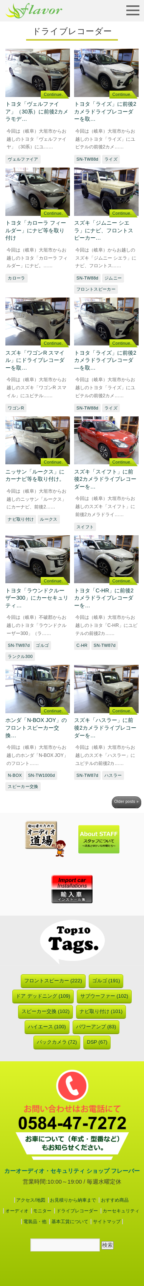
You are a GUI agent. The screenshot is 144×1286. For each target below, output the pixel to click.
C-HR (82, 645)
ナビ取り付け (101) (100, 1011)
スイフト (85, 527)
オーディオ (16, 1211)
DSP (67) (97, 1042)
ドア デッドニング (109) (43, 996)
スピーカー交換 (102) (46, 1011)
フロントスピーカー (96, 289)
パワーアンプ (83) (96, 1026)
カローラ (16, 278)
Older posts (126, 801)
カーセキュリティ (121, 1211)
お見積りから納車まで (73, 1200)
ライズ (111, 159)
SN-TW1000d (41, 775)
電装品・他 (34, 1221)
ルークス (48, 519)
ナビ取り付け (21, 519)
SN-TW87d (19, 645)
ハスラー (113, 775)
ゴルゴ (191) (106, 980)
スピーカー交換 (23, 786)
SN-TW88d (87, 159)
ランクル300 (20, 656)
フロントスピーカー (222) (53, 980)
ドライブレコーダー (77, 1211)
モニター (42, 1211)
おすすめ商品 (115, 1200)
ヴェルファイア (23, 159)
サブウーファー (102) (104, 996)
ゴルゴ (42, 645)
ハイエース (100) (47, 1026)
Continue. (53, 94)
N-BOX (15, 775)
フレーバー (34, 10)
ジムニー (113, 278)
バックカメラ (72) (57, 1042)
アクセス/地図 (30, 1200)
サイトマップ (107, 1221)
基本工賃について (69, 1221)
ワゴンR (16, 408)
